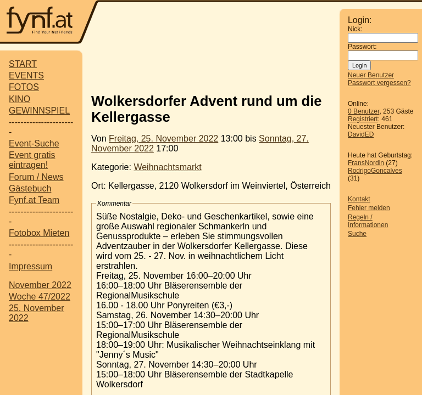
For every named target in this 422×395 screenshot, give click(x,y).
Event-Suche (34, 143)
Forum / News (36, 177)
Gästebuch (30, 188)
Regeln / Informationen (368, 221)
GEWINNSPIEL (39, 110)
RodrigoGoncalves (375, 170)
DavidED (361, 134)
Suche (357, 234)
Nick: (355, 29)
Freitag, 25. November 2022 (163, 138)
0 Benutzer (363, 111)
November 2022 (40, 285)
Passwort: (362, 46)
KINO (19, 99)
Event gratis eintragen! (32, 160)
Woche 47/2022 (39, 296)
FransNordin (366, 163)
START (23, 64)
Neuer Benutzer (371, 75)
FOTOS (24, 87)
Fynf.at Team (34, 200)
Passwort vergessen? (379, 83)
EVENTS (26, 75)
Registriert (363, 119)
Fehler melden (369, 208)
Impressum (30, 266)
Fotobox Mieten (39, 233)
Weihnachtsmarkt (167, 167)
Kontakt (359, 199)
